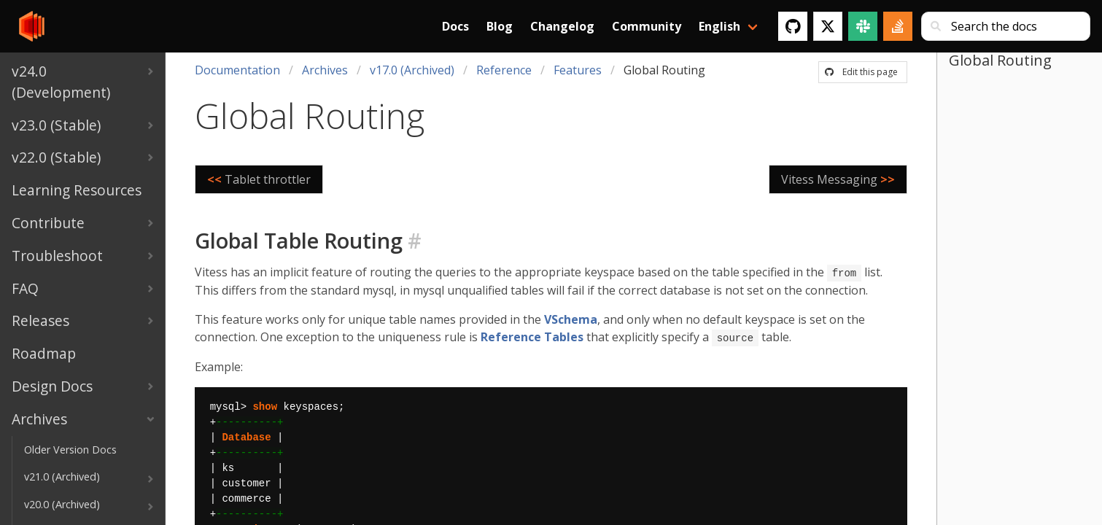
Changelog (562, 26)
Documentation (237, 70)
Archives (325, 70)
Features (578, 70)
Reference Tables (532, 336)
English (719, 26)
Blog (499, 26)
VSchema (570, 319)
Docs (455, 26)
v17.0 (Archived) (412, 70)
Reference (504, 70)
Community (646, 26)
